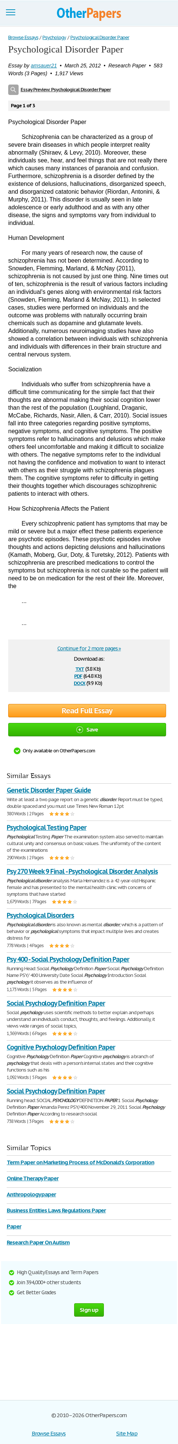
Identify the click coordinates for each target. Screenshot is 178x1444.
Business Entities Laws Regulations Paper (56, 1210)
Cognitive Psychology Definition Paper (61, 1047)
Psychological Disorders (40, 915)
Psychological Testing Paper (46, 827)
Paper (14, 1226)
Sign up (89, 1309)
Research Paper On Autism (38, 1242)
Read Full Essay (87, 710)
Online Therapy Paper (32, 1178)
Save (87, 729)
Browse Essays (49, 1433)
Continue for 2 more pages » (89, 648)
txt (79, 668)
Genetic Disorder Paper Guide (49, 790)
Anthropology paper (31, 1194)
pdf (78, 675)
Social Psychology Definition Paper (56, 1003)
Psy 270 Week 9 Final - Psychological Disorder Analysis (82, 871)
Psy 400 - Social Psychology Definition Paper (68, 959)
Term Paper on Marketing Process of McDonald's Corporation (80, 1162)
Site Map (126, 1433)
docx (79, 682)
